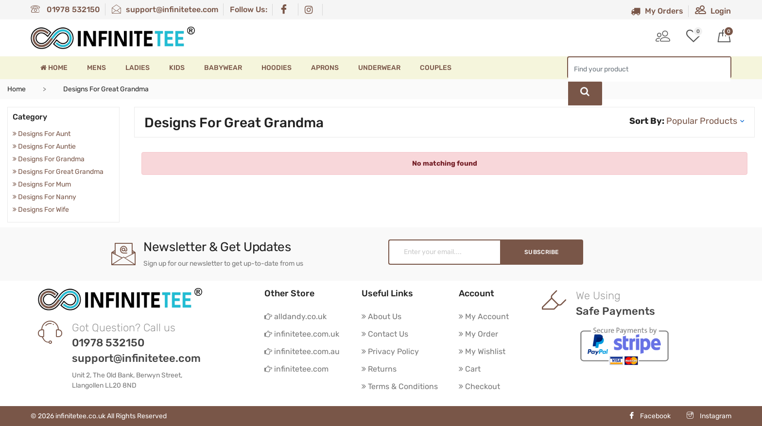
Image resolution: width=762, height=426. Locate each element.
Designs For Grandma (49, 159)
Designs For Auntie (44, 146)
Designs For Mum (42, 184)
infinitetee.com (296, 369)
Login (713, 11)
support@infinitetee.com (165, 9)
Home (54, 68)
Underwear (379, 68)
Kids (177, 68)
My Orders (657, 11)
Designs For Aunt (41, 134)
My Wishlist (482, 351)
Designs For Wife (41, 209)
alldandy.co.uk (295, 316)
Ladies (137, 68)
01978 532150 (65, 9)
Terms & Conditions (400, 386)
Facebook (649, 416)
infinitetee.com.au (302, 351)
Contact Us (385, 334)
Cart (470, 369)
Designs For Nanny (44, 197)
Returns (379, 369)
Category (30, 116)
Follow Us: (248, 9)
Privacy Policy (390, 351)
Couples (435, 68)
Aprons (325, 68)
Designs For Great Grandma (58, 172)
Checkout (479, 386)
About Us (381, 316)
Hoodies (276, 68)
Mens (96, 68)
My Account (484, 316)
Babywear (223, 68)
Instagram (709, 416)
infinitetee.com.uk (301, 334)
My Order (478, 334)
